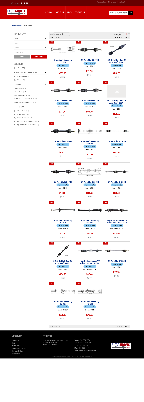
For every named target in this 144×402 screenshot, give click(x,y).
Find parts (39, 56)
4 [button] (119, 37)
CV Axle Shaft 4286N (77, 221)
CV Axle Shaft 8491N (77, 59)
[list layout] (129, 34)
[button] (121, 13)
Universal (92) (21, 80)
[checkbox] (15, 68)
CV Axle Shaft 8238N (77, 92)
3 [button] (117, 37)
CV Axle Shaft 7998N (77, 140)
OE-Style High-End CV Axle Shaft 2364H (85, 124)
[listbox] (30, 38)
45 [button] (126, 37)
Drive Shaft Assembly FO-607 (80, 43)
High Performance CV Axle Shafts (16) (25, 102)
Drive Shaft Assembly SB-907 (80, 338)
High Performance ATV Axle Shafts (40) (25, 99)
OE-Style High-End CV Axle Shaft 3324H (85, 75)
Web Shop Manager (86, 399)
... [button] (123, 37)
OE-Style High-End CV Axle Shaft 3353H (85, 287)
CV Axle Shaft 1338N (77, 321)
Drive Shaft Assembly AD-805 (80, 238)
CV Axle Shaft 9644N (77, 108)
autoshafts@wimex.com (87, 394)
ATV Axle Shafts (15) (20, 88)
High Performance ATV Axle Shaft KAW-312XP (88, 270)
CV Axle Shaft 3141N (77, 173)
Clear (22, 56)
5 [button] (121, 37)
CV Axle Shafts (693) (20, 92)
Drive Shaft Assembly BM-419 (80, 157)
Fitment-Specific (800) (23, 76)
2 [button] (115, 37)
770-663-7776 (85, 384)
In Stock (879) (21, 68)
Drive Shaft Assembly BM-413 (80, 254)
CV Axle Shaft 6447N (77, 189)
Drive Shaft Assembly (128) (22, 95)
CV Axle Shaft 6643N (77, 205)
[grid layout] (126, 34)
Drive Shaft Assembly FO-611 (80, 354)
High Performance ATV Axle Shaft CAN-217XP (88, 305)
